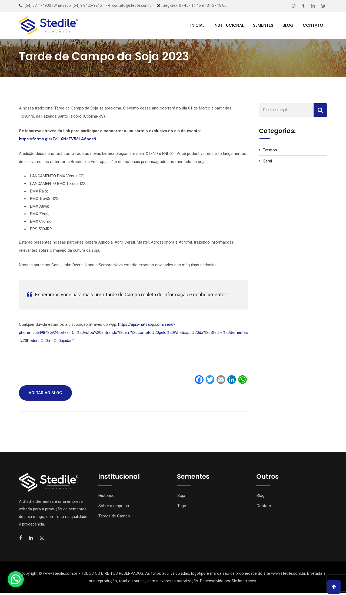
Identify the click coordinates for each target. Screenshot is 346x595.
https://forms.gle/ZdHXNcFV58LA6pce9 (58, 141)
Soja (181, 497)
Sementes (263, 25)
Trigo (181, 508)
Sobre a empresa (113, 508)
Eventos (270, 152)
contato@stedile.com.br (132, 5)
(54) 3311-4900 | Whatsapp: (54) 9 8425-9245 (63, 5)
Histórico (106, 497)
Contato (313, 25)
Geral (267, 163)
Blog (288, 25)
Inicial (197, 25)
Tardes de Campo (114, 518)
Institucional (229, 25)
